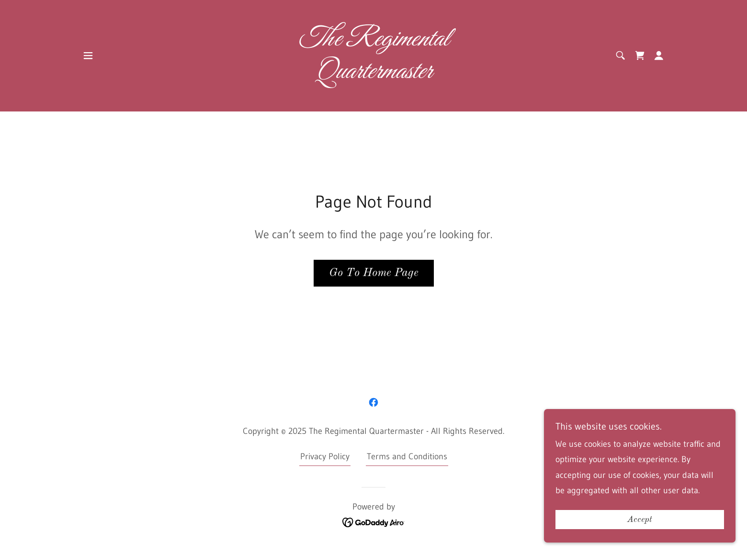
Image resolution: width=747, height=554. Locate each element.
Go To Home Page (374, 273)
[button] (88, 55)
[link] (374, 75)
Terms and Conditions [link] (407, 456)
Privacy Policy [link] (325, 456)
